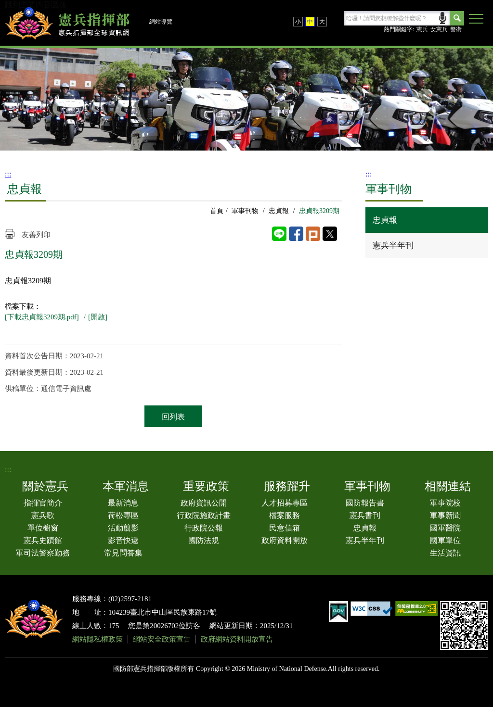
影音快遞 (123, 540)
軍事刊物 (245, 211)
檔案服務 (284, 515)
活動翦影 (123, 528)
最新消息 (123, 503)
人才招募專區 (284, 503)
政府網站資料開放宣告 (237, 639)
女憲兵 (439, 29)
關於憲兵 (45, 486)
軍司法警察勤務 (43, 553)
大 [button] (322, 21)
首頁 (216, 211)
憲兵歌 (42, 515)
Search (457, 18)
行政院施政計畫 (204, 515)
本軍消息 (126, 486)
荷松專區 (123, 515)
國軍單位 (445, 540)
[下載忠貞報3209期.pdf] (42, 317)
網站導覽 (160, 21)
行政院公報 (203, 528)
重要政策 (206, 486)
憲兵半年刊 (393, 245)
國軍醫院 (445, 528)
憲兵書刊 (365, 515)
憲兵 (422, 29)
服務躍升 (287, 486)
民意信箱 (284, 528)
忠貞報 (279, 211)
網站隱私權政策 (97, 639)
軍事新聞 (445, 515)
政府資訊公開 (204, 503)
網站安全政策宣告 (162, 639)
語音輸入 (442, 17)
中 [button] (310, 21)
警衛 (456, 29)
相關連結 (448, 486)
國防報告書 (365, 503)
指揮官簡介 (43, 503)
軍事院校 (445, 503)
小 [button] (298, 21)
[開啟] (97, 317)
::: (8, 174)
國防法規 (203, 540)
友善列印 (36, 235)
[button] (476, 19)
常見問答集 (123, 553)
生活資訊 (445, 553)
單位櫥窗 (42, 528)
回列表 (173, 417)
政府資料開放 (284, 540)
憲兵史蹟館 (43, 540)
